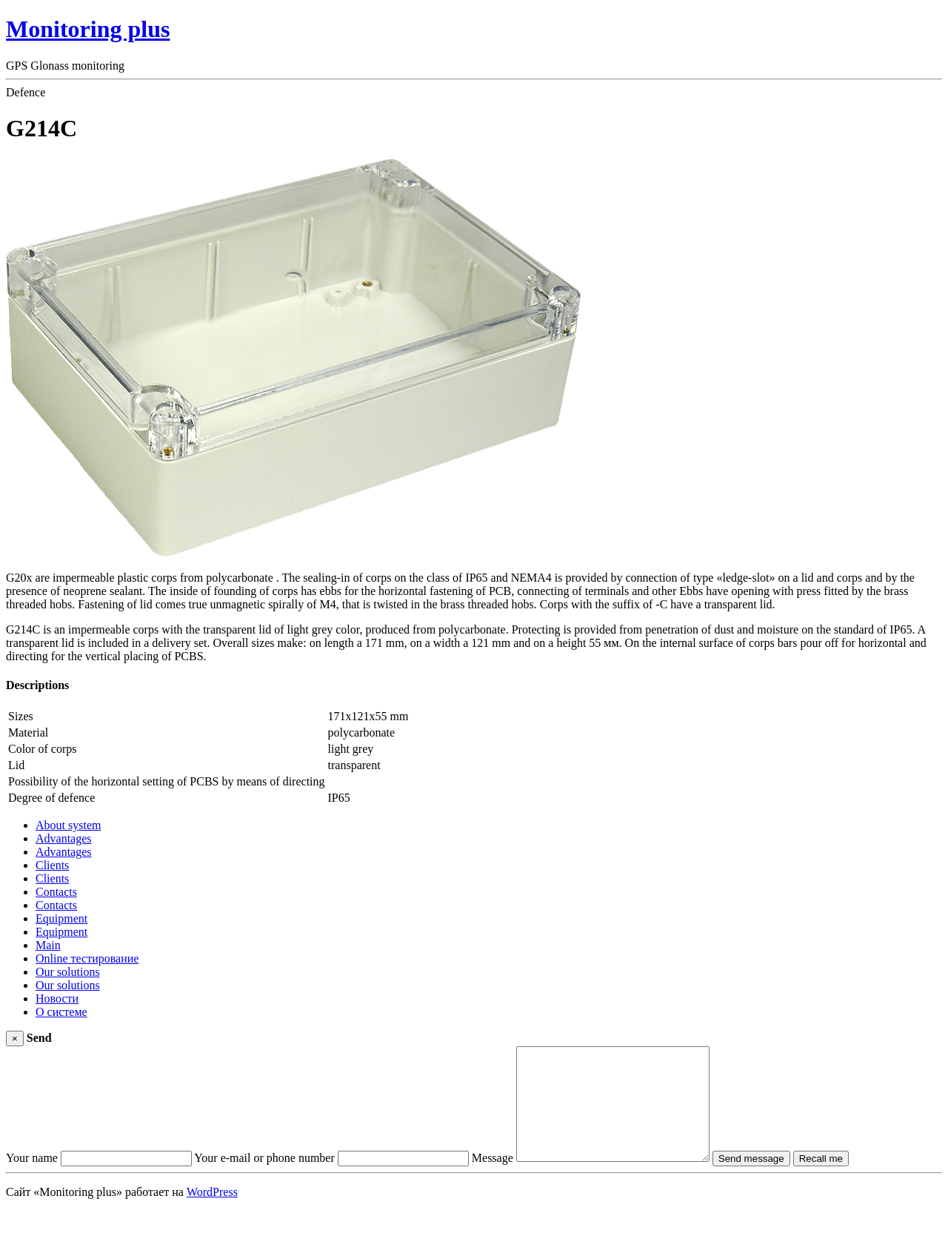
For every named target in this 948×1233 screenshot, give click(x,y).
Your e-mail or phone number (264, 1180)
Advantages (64, 838)
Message (492, 1180)
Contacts (56, 891)
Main (48, 945)
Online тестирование (87, 958)
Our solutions (68, 972)
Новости (57, 998)
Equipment (61, 918)
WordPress (212, 1214)
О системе (61, 1012)
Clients (52, 865)
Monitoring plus (88, 29)
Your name (32, 1180)
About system (68, 825)
